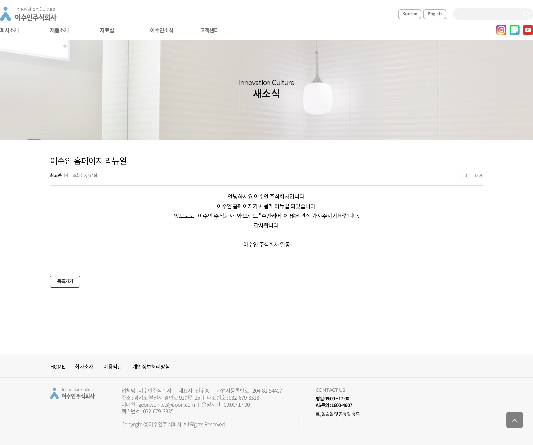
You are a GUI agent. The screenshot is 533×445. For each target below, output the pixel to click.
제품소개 (59, 30)
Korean (409, 14)
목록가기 (65, 281)
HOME (57, 367)
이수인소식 (161, 30)
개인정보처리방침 (151, 367)
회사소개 (84, 367)
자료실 (107, 30)
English (434, 14)
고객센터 (209, 30)
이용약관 (112, 367)
